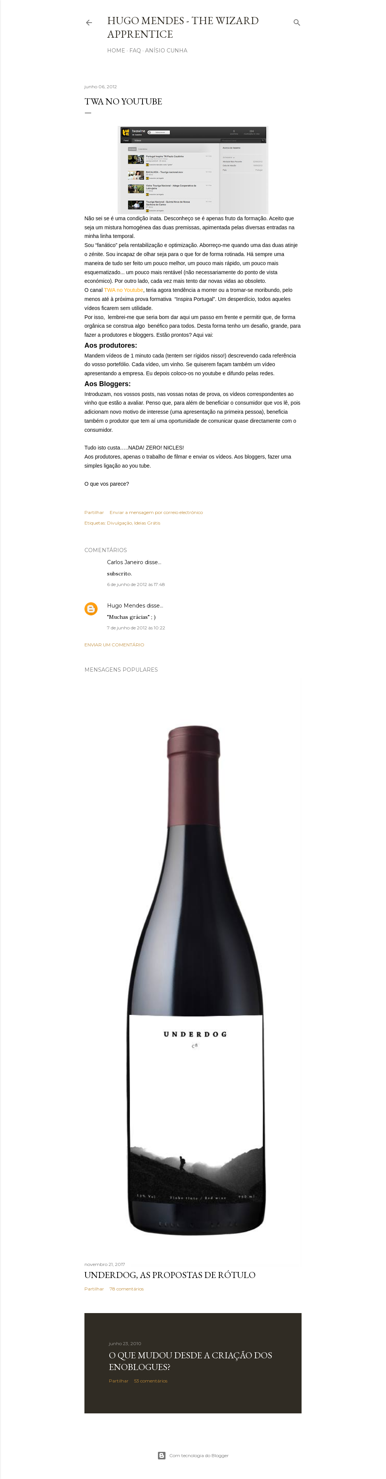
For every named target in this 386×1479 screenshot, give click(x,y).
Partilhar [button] (94, 512)
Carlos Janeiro (125, 562)
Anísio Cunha (166, 50)
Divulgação (119, 523)
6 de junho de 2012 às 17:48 (136, 584)
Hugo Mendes (126, 605)
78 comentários (127, 1289)
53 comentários (150, 1381)
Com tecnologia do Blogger (193, 1455)
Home (116, 50)
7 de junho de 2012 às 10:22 (136, 628)
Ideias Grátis (147, 523)
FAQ (135, 50)
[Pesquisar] (297, 21)
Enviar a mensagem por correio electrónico (156, 512)
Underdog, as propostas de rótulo (170, 1275)
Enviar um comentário (114, 644)
